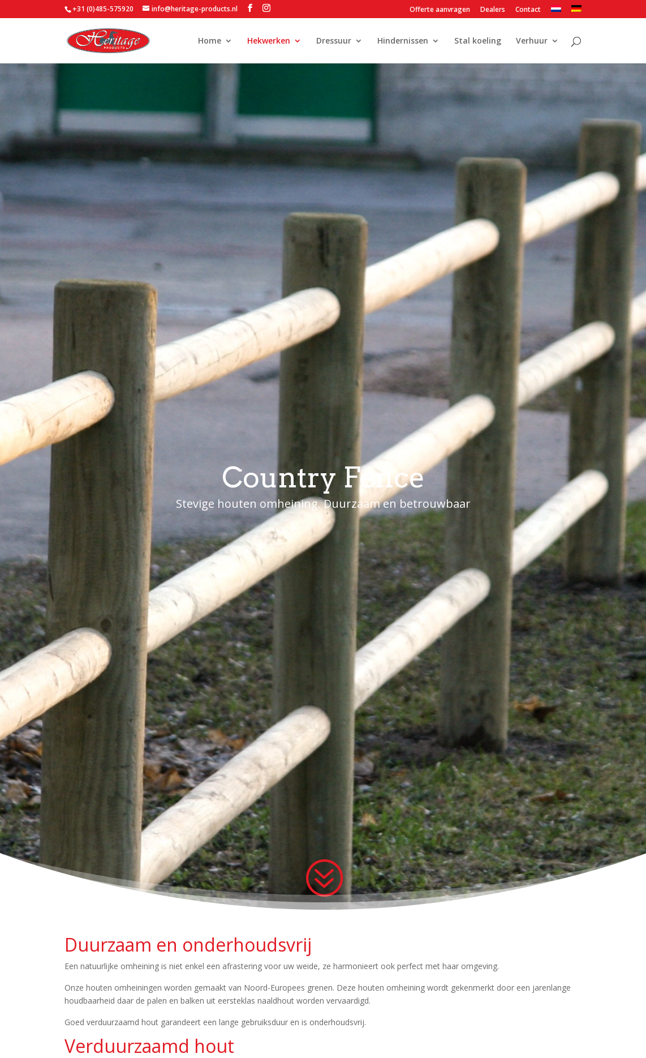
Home (209, 41)
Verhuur (532, 41)
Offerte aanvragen (440, 10)
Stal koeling (477, 41)
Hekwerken (268, 41)
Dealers (492, 10)
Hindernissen (402, 41)
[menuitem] (556, 11)
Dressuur (333, 41)
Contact (528, 10)
